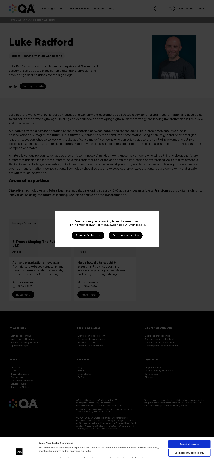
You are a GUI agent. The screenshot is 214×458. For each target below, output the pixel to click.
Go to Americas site (126, 235)
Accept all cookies (189, 426)
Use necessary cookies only (189, 435)
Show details (45, 452)
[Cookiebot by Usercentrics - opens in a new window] (19, 452)
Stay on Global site (88, 235)
